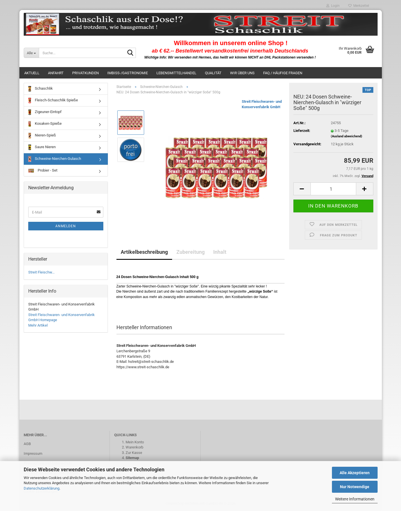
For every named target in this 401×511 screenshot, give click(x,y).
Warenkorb (134, 447)
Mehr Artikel (38, 325)
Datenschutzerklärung (41, 488)
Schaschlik (40, 89)
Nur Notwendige (354, 486)
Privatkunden (85, 73)
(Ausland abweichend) (346, 136)
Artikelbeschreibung (144, 252)
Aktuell (31, 73)
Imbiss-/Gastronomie (127, 73)
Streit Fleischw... (41, 272)
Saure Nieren (42, 147)
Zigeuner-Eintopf (45, 112)
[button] (302, 188)
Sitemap (132, 458)
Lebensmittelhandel (176, 73)
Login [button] (333, 6)
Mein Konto (135, 442)
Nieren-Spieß (42, 135)
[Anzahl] (333, 188)
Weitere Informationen (354, 499)
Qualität (213, 73)
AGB (27, 444)
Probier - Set (42, 170)
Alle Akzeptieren (355, 472)
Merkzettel (358, 6)
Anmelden (65, 226)
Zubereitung (190, 252)
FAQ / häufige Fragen (282, 73)
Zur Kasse (134, 452)
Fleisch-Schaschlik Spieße (53, 100)
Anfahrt (56, 73)
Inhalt (219, 252)
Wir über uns (242, 73)
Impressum (33, 453)
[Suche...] (31, 53)
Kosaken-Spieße (45, 124)
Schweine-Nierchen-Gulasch (54, 159)
